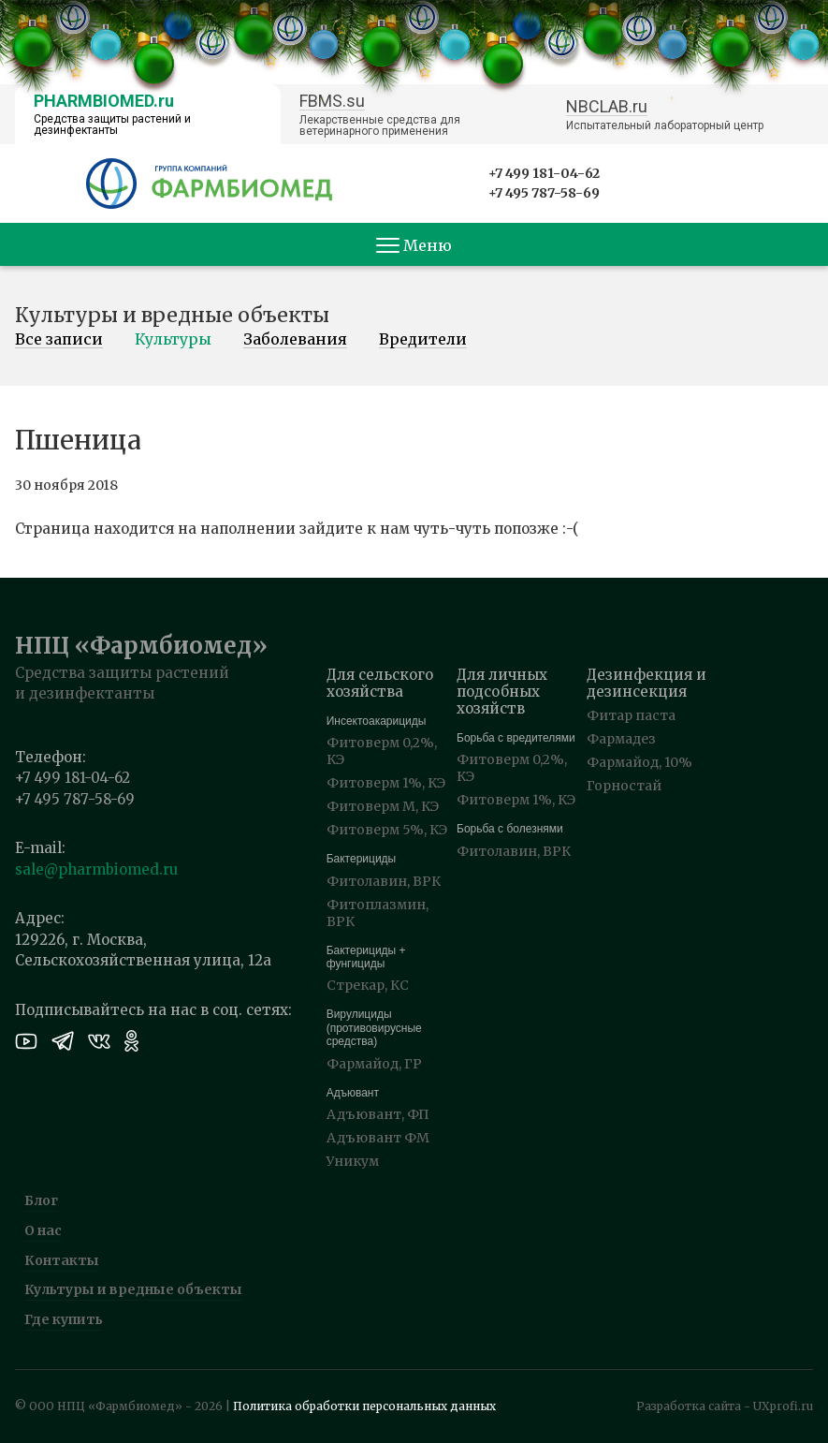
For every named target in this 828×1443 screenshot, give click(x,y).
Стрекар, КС (368, 985)
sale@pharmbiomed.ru (96, 869)
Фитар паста (631, 715)
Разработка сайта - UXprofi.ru (724, 1406)
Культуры (173, 339)
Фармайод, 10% (639, 762)
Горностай (624, 785)
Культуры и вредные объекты (133, 1289)
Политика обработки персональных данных (364, 1406)
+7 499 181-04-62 (544, 173)
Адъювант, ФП (378, 1114)
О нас (43, 1230)
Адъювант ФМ (378, 1137)
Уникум (353, 1161)
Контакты (61, 1260)
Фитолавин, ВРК (384, 881)
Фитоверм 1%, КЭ (386, 782)
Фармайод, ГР (374, 1063)
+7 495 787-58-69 (544, 192)
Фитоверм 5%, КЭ (387, 829)
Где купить (63, 1319)
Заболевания (295, 339)
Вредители (423, 339)
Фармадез (621, 738)
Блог (41, 1200)
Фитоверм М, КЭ (383, 806)
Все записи (59, 339)
